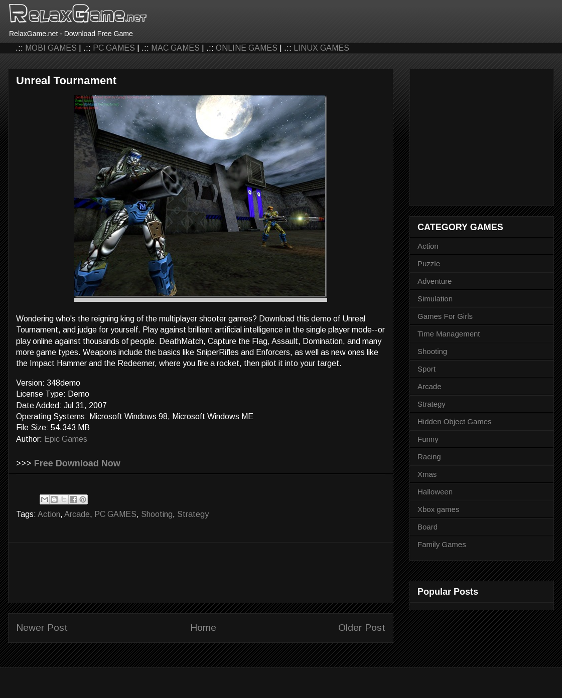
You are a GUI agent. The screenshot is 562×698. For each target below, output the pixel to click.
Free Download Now (77, 463)
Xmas (427, 474)
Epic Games (65, 439)
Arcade (77, 514)
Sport (426, 369)
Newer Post (42, 627)
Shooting (157, 514)
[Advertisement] (200, 572)
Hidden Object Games (454, 421)
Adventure (434, 281)
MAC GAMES (175, 48)
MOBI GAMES (51, 48)
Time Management (448, 333)
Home (203, 627)
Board (427, 526)
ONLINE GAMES (246, 48)
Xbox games (438, 509)
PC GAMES (114, 48)
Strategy (193, 514)
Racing (429, 456)
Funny (428, 439)
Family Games (441, 544)
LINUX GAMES (321, 48)
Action (49, 514)
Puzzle (428, 263)
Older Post (361, 627)
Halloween (435, 491)
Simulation (435, 298)
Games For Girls (445, 316)
